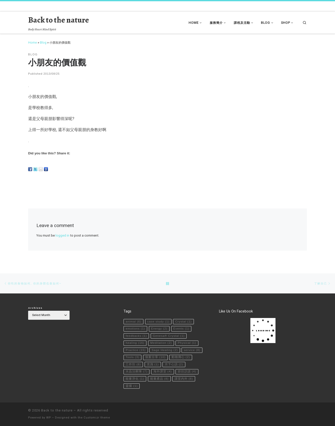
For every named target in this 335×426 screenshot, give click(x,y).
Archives (35, 307)
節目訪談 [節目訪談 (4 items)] (187, 371)
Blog (43, 42)
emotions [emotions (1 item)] (135, 328)
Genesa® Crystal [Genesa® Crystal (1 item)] (169, 336)
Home (32, 42)
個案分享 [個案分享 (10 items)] (155, 357)
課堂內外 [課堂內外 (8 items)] (184, 378)
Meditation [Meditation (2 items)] (161, 343)
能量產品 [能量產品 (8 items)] (159, 378)
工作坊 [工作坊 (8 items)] (133, 364)
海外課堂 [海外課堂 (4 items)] (162, 371)
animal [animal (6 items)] (133, 321)
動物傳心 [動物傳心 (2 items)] (181, 357)
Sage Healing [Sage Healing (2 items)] (165, 350)
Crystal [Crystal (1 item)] (183, 321)
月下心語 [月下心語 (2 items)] (174, 364)
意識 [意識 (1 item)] (153, 364)
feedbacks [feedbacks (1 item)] (136, 336)
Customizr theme (97, 417)
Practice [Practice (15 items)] (136, 350)
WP (48, 417)
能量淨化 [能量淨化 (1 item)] (135, 378)
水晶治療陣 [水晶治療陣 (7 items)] (136, 371)
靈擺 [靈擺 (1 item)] (132, 386)
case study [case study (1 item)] (158, 321)
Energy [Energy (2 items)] (159, 328)
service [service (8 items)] (192, 350)
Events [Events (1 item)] (181, 328)
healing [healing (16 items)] (135, 343)
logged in (62, 235)
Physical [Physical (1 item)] (187, 343)
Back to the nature (57, 410)
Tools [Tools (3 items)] (132, 357)
